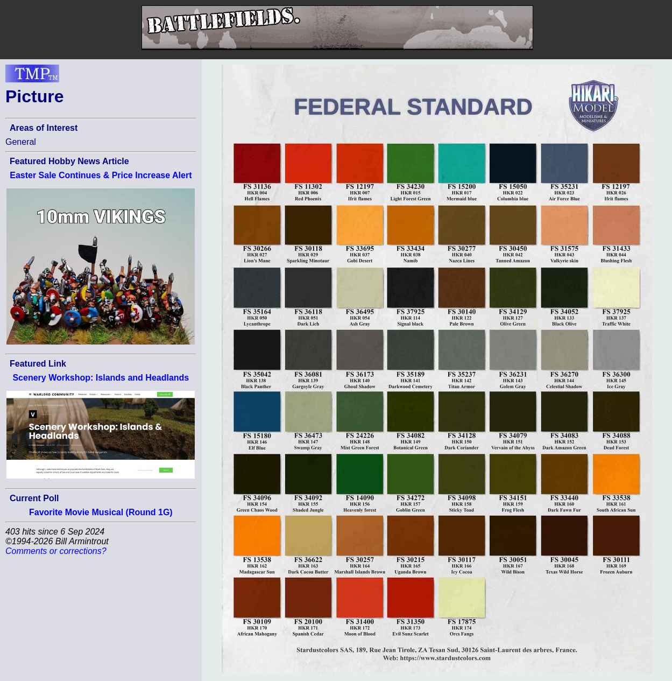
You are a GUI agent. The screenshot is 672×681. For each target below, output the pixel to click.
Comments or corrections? (56, 551)
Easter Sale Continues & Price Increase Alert (101, 175)
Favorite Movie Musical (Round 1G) (101, 512)
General (20, 141)
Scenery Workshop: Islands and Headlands (100, 377)
